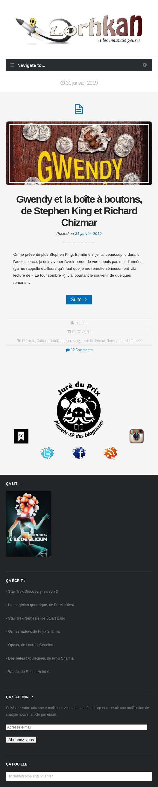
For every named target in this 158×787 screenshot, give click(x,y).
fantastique (61, 340)
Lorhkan (82, 322)
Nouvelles (115, 340)
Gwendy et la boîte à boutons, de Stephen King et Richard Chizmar (79, 210)
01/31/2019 (82, 331)
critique (43, 340)
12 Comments (79, 349)
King (76, 340)
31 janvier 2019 (88, 233)
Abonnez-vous (21, 739)
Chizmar (28, 340)
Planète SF (133, 340)
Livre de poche (93, 340)
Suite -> (79, 299)
